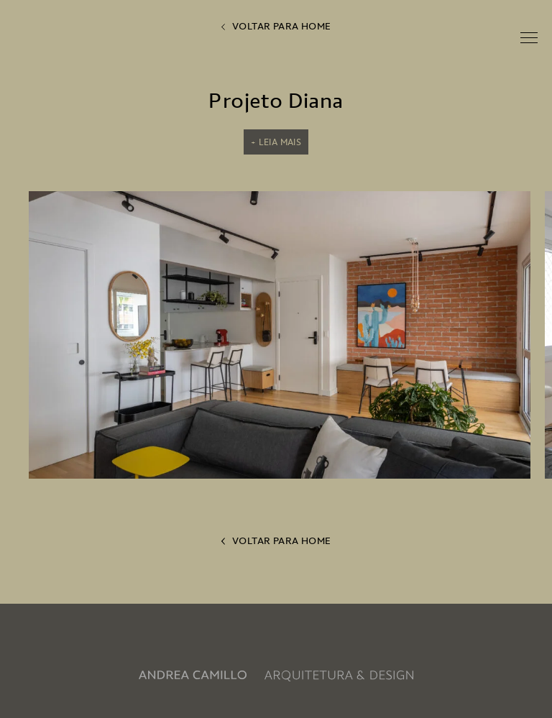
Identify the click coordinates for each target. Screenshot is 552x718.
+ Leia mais (276, 142)
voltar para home (276, 26)
